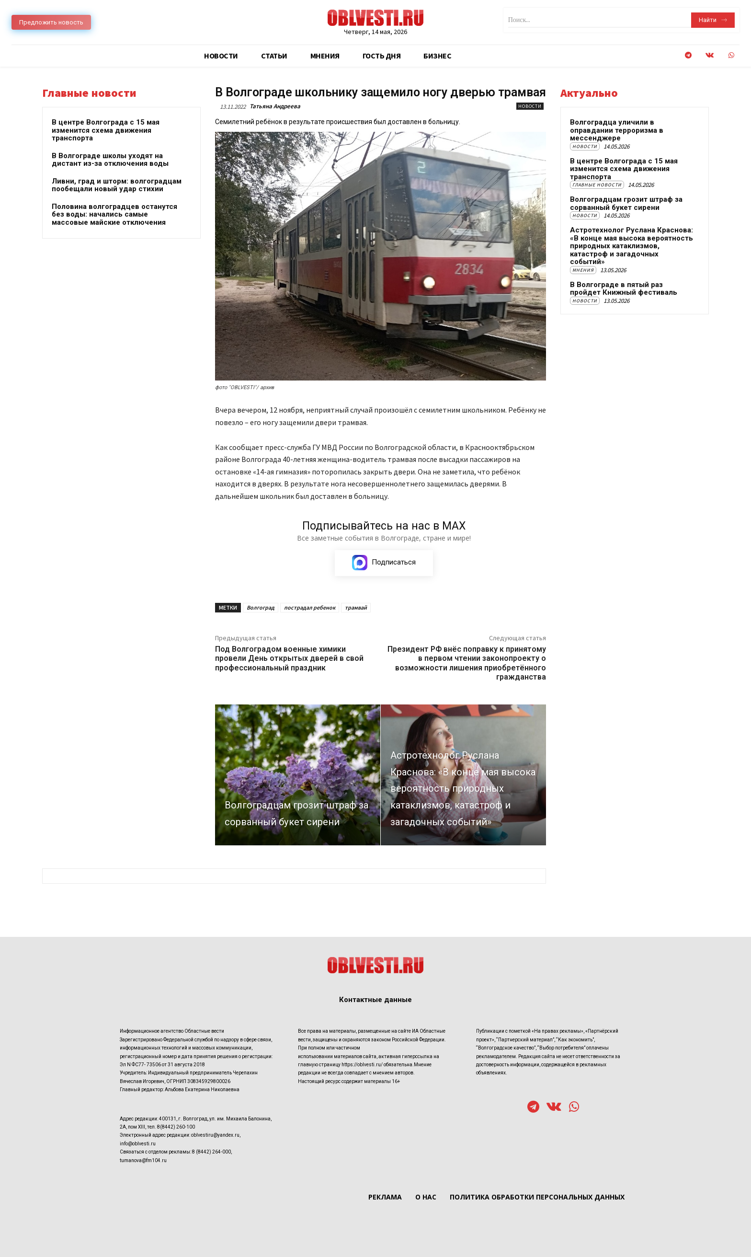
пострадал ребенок (309, 607)
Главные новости (597, 185)
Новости (530, 106)
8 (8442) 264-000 (211, 1151)
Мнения (583, 270)
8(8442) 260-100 (176, 1127)
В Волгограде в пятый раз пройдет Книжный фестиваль (623, 288)
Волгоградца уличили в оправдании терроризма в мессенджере (616, 130)
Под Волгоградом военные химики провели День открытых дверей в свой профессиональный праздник (289, 658)
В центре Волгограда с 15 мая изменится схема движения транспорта (105, 130)
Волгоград (260, 607)
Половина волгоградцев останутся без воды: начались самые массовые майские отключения (114, 214)
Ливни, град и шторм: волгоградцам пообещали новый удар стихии (117, 185)
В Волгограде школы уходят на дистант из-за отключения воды (110, 159)
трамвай (356, 607)
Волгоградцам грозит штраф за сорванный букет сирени (626, 203)
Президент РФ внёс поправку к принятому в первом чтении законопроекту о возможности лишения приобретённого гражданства (466, 663)
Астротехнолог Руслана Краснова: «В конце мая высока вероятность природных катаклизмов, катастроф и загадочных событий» (631, 246)
